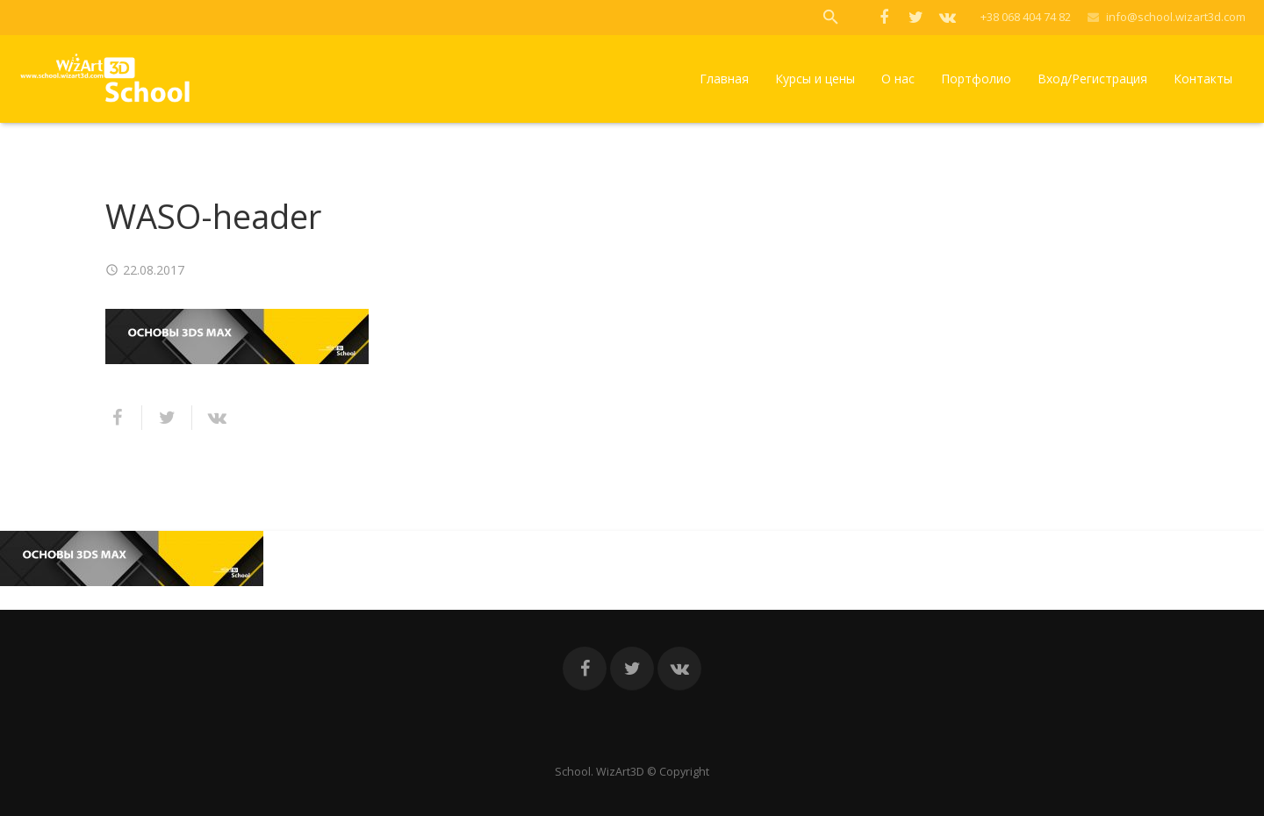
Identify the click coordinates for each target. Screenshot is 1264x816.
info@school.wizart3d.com (1176, 17)
